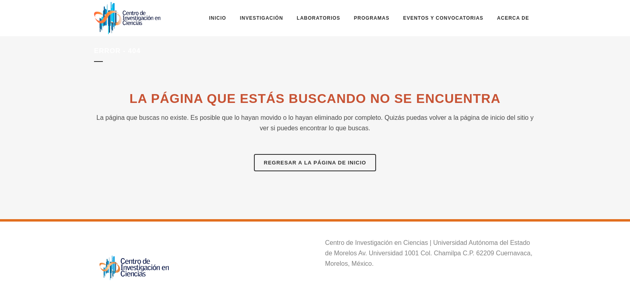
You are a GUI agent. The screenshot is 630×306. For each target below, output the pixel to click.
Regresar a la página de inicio (315, 163)
